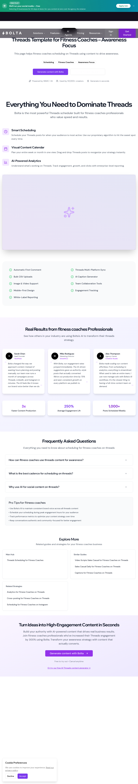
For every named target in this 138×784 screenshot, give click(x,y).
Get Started (127, 17)
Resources (96, 16)
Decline (10, 776)
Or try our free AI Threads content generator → (69, 668)
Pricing (80, 16)
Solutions (39, 16)
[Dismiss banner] (134, 6)
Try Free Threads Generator (87, 72)
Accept (22, 776)
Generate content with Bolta (50, 72)
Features (56, 16)
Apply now (123, 6)
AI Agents (68, 17)
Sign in (111, 17)
